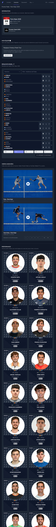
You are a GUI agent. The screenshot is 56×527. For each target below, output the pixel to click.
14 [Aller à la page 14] (44, 237)
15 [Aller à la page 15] (47, 237)
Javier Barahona (15, 472)
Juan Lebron (15, 342)
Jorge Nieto (40, 375)
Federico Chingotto (40, 310)
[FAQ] (10, 41)
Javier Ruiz (15, 505)
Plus (32, 2)
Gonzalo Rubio (41, 505)
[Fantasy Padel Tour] (3, 2)
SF (36, 151)
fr (47, 2)
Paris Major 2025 (15, 19)
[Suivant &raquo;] (51, 237)
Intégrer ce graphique (44, 155)
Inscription (8, 55)
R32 (6, 151)
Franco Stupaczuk (41, 342)
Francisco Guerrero (15, 407)
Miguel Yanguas (15, 375)
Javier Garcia (40, 440)
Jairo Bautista (15, 440)
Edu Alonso (40, 407)
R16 (16, 151)
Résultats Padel (7, 64)
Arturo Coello (41, 277)
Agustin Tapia (15, 277)
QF (26, 151)
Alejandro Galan (15, 310)
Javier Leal (40, 472)
